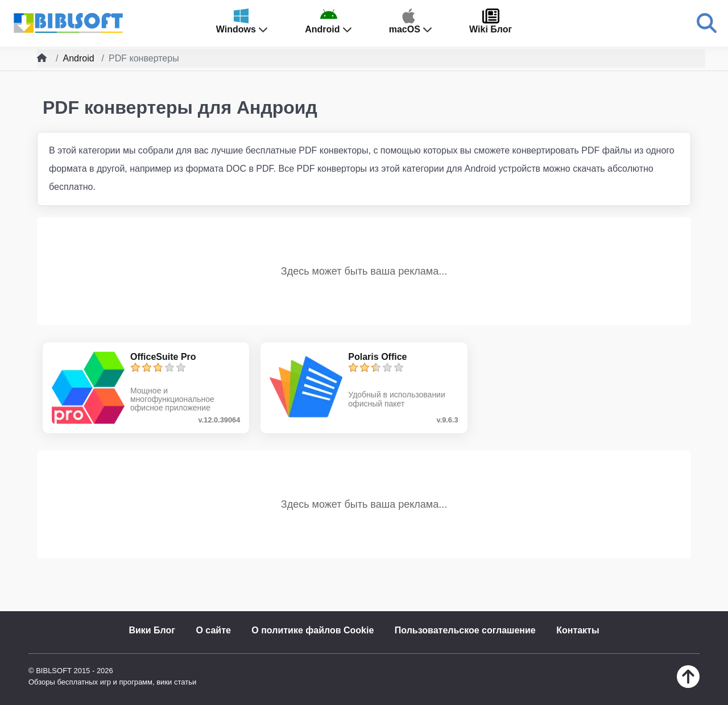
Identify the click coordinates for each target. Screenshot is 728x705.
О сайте (213, 630)
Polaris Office (377, 357)
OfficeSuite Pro (163, 357)
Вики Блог (152, 630)
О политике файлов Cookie (312, 630)
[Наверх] (688, 685)
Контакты (577, 630)
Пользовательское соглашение (465, 630)
